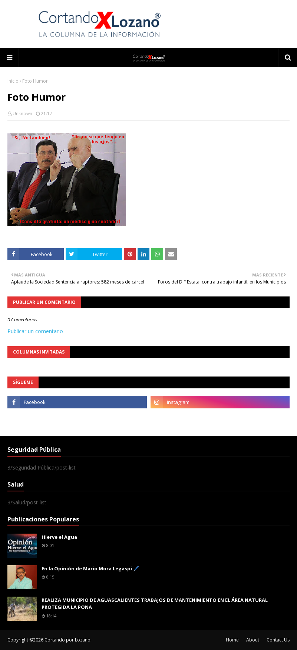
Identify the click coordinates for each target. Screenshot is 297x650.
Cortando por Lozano (67, 640)
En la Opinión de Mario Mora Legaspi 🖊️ (90, 568)
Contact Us (278, 640)
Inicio (13, 81)
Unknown (22, 113)
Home (232, 640)
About (252, 640)
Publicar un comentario (35, 331)
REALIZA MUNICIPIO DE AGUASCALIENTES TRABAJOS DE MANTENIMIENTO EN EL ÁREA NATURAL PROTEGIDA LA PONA (155, 604)
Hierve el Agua (59, 537)
